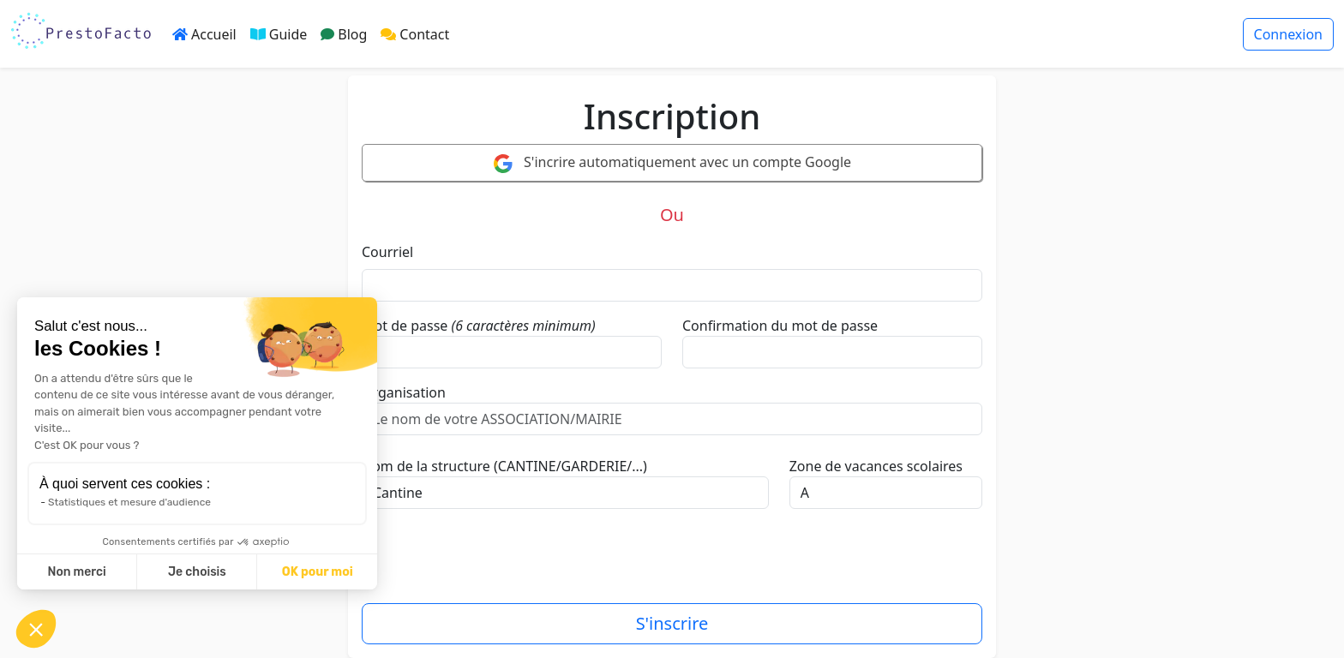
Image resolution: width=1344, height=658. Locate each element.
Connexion (1288, 34)
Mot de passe (404, 325)
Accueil (204, 34)
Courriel (387, 251)
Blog (344, 34)
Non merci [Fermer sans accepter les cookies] (76, 572)
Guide (279, 34)
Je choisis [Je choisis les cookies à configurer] (197, 572)
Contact (415, 34)
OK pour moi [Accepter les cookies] (317, 572)
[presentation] (492, 562)
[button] (36, 628)
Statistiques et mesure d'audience (129, 502)
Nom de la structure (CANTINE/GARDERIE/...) (504, 466)
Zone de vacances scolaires (876, 466)
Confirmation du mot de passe (780, 325)
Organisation (404, 392)
